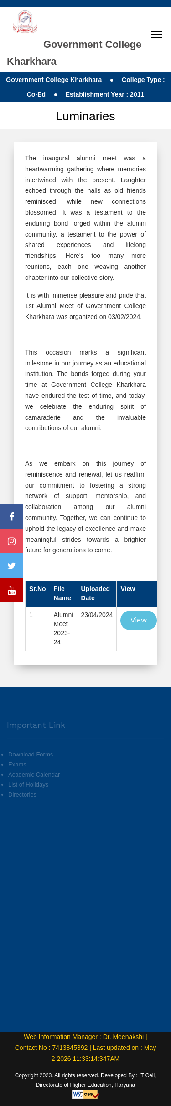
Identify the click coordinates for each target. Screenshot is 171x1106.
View (138, 620)
